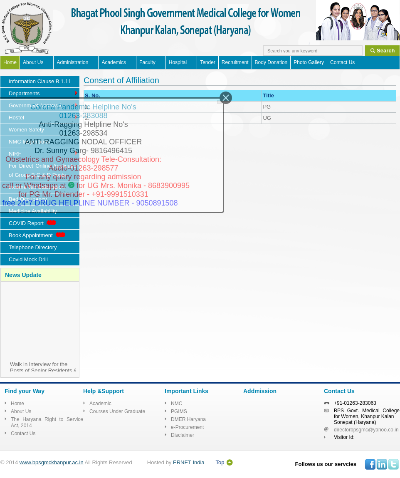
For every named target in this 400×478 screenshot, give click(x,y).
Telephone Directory (33, 247)
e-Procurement (187, 427)
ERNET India (189, 462)
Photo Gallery (309, 62)
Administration (72, 62)
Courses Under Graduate (117, 411)
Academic (100, 403)
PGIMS (179, 411)
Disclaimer (182, 435)
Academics (113, 62)
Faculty (147, 62)
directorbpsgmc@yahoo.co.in (366, 430)
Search (386, 50)
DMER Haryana (188, 419)
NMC (176, 403)
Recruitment (235, 62)
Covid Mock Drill (28, 259)
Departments (44, 93)
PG (267, 107)
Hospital (178, 62)
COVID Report (33, 223)
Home (10, 62)
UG (267, 118)
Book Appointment (38, 235)
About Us (33, 62)
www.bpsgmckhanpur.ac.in (52, 462)
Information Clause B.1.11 (40, 81)
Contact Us (342, 62)
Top (220, 462)
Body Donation (271, 62)
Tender (207, 62)
